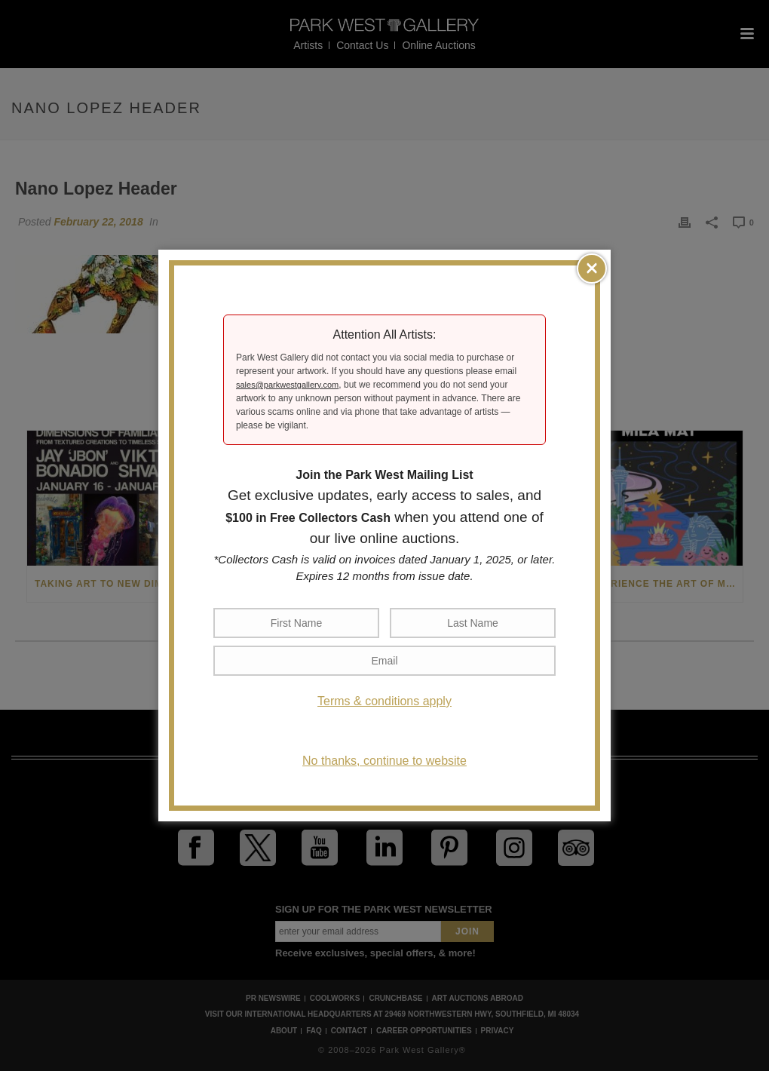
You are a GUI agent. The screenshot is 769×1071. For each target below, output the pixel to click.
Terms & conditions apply (384, 701)
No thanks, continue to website (384, 760)
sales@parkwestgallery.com (287, 384)
